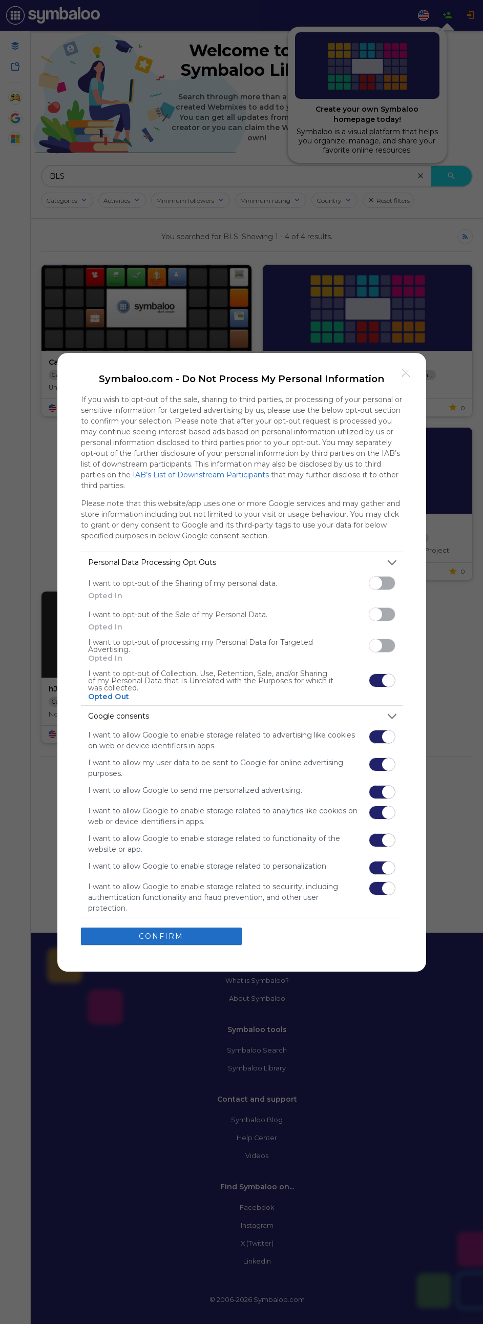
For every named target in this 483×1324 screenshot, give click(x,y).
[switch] (382, 583)
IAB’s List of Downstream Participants (201, 474)
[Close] (406, 373)
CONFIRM (161, 936)
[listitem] (242, 562)
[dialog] (241, 662)
